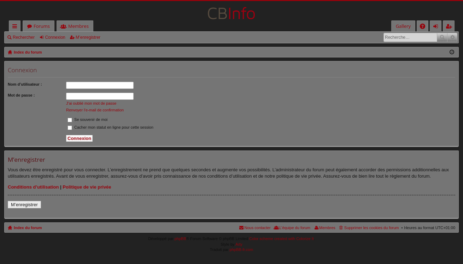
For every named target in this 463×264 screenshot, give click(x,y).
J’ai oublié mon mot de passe (91, 103)
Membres (78, 26)
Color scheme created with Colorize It (281, 239)
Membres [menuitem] (327, 228)
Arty (238, 244)
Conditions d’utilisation (33, 187)
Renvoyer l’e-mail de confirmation (95, 110)
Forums (42, 26)
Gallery (403, 26)
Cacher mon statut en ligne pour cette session (110, 127)
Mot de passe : (21, 95)
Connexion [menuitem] (437, 27)
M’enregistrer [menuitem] (450, 27)
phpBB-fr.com (241, 249)
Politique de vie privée (87, 187)
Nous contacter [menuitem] (258, 228)
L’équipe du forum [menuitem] (295, 228)
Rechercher (24, 37)
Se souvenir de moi (87, 119)
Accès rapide (16, 27)
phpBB (180, 239)
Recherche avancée (452, 37)
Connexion (55, 37)
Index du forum (28, 228)
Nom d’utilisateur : (25, 84)
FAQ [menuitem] (425, 27)
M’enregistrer (88, 37)
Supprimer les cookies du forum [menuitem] (371, 228)
